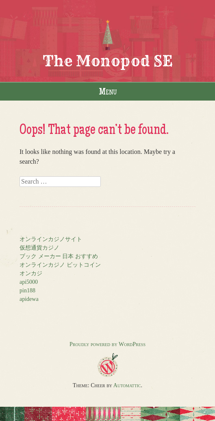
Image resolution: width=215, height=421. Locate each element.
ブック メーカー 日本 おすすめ (59, 256)
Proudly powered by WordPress (107, 344)
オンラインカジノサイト (51, 239)
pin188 (27, 290)
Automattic (127, 385)
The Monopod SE (108, 61)
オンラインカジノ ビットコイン (60, 265)
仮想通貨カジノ (39, 248)
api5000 (29, 282)
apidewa (29, 299)
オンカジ (31, 273)
